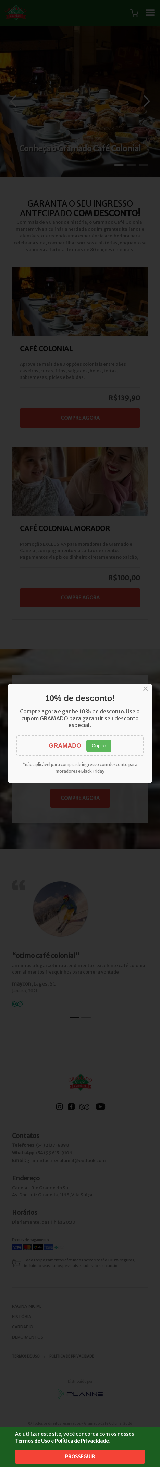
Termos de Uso (32, 1441)
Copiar (98, 745)
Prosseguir (80, 1457)
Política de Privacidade (82, 1441)
